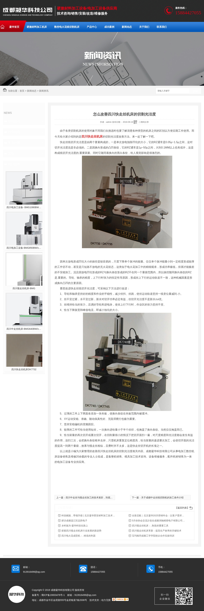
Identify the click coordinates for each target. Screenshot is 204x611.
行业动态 (14, 132)
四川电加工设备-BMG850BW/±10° (24, 247)
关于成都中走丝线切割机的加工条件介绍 (162, 497)
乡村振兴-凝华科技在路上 (74, 525)
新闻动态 (127, 26)
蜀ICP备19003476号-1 (53, 595)
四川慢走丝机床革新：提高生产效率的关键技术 (156, 530)
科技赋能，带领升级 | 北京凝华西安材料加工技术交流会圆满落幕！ (88, 515)
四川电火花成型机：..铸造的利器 (78, 535)
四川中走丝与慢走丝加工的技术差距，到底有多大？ (93, 497)
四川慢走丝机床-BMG (24, 288)
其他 (11, 153)
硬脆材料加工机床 (37, 26)
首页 (22, 90)
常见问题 (14, 142)
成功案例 (109, 26)
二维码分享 (144, 122)
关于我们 (144, 26)
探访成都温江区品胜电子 (74, 520)
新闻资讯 (44, 90)
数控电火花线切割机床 (66, 26)
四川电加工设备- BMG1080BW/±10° (24, 207)
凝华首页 (14, 26)
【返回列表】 (182, 507)
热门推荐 (14, 164)
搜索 (195, 91)
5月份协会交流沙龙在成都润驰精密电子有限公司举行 (159, 520)
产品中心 (92, 26)
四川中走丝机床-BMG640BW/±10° (24, 329)
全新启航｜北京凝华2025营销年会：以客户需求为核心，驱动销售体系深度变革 (159, 515)
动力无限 (106, 600)
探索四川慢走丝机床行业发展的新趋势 (81, 530)
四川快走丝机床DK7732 (23, 369)
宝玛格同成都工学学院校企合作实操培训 (153, 535)
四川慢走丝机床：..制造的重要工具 (150, 525)
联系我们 (162, 26)
